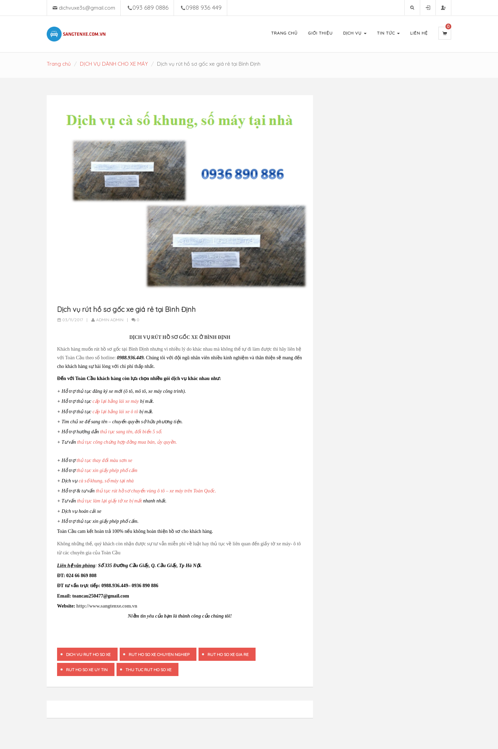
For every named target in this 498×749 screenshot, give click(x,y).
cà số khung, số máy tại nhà (106, 480)
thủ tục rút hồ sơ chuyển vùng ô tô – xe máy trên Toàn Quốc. (156, 490)
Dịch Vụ (355, 33)
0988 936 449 (204, 7)
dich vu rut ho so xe (88, 654)
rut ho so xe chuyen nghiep (159, 654)
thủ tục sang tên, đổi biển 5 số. (131, 431)
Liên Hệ (419, 33)
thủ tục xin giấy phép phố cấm (106, 470)
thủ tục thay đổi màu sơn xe (104, 460)
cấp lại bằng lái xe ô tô (115, 411)
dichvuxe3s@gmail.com (87, 7)
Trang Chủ (284, 33)
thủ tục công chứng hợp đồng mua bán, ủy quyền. (127, 442)
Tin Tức (388, 33)
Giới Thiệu (320, 33)
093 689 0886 (150, 7)
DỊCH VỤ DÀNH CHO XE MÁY (114, 64)
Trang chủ (59, 64)
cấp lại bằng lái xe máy (115, 401)
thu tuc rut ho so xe (149, 669)
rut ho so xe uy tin (87, 669)
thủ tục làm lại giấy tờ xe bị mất (109, 500)
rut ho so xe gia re (228, 654)
